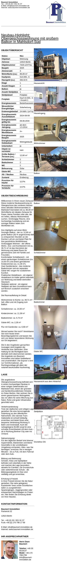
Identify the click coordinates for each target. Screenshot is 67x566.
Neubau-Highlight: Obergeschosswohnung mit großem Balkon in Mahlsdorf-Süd (29, 38)
